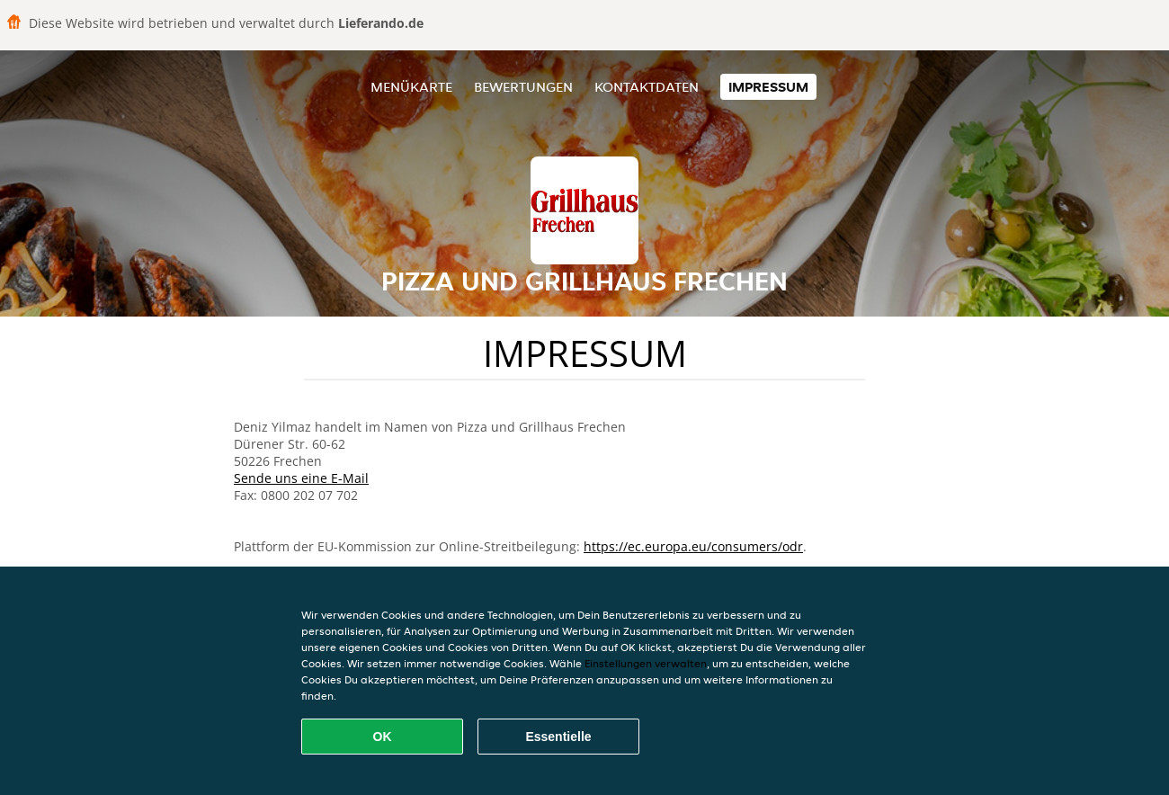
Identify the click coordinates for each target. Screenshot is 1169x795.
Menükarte (411, 86)
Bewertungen (523, 86)
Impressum (768, 86)
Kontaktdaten (646, 86)
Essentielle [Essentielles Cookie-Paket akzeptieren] (558, 736)
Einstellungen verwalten (645, 663)
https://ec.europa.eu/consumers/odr (693, 546)
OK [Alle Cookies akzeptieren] (382, 736)
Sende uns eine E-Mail (301, 478)
